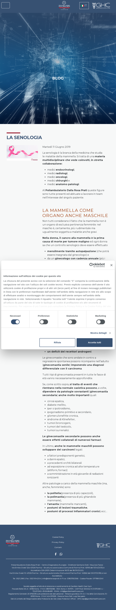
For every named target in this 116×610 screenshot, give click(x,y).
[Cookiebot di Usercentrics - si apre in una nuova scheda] (91, 265)
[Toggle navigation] (5, 5)
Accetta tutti (94, 342)
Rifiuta (57, 342)
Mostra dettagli (98, 333)
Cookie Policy (58, 537)
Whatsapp (61, 554)
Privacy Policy (58, 542)
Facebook (55, 555)
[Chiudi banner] (111, 265)
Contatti (58, 547)
